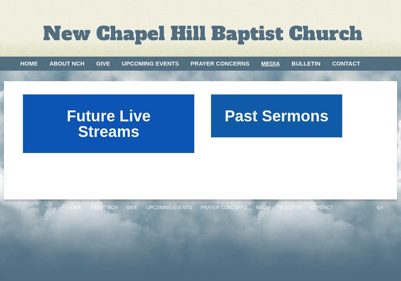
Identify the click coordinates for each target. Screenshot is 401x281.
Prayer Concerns (220, 63)
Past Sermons (277, 115)
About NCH (66, 63)
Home (29, 63)
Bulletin (306, 63)
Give (103, 63)
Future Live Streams (109, 123)
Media (270, 63)
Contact (346, 63)
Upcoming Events (150, 63)
